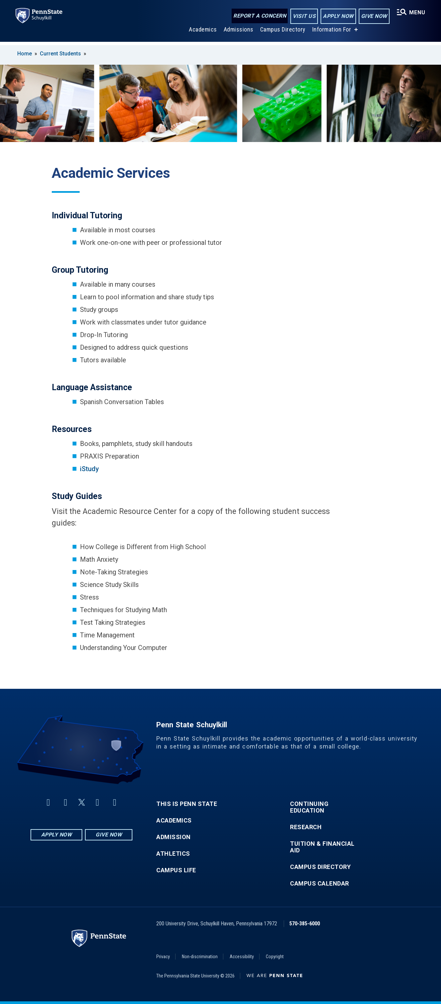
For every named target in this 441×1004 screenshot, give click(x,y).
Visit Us (303, 16)
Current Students (60, 53)
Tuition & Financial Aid (322, 847)
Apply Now (338, 16)
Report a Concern (259, 16)
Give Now (373, 16)
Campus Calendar (319, 883)
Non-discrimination (200, 956)
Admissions (238, 32)
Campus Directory (282, 32)
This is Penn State (186, 804)
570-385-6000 (304, 923)
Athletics (173, 853)
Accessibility (242, 956)
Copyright (275, 956)
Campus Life (176, 870)
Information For (331, 32)
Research (306, 827)
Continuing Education (309, 807)
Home (24, 53)
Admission (173, 837)
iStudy (89, 469)
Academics (202, 32)
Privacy (163, 956)
